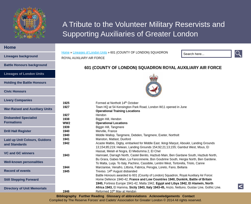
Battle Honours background (25, 65)
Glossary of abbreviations (127, 196)
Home (10, 47)
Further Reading (91, 196)
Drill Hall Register (17, 131)
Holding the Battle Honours (25, 82)
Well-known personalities (23, 162)
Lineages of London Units (24, 74)
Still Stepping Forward (21, 179)
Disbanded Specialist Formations (20, 120)
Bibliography (66, 196)
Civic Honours (15, 91)
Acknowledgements (164, 196)
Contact (188, 196)
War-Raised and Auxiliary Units (28, 109)
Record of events (17, 171)
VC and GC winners (19, 153)
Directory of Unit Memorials (25, 188)
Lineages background (21, 56)
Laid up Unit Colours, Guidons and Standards (27, 142)
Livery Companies (18, 100)
